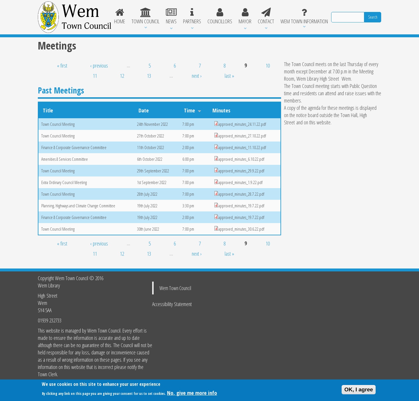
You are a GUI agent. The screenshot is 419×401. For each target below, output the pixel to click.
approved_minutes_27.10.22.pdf (242, 136)
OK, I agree (358, 391)
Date (144, 110)
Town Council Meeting (57, 124)
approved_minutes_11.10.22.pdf (242, 147)
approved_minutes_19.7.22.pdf (241, 206)
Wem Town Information (304, 16)
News (171, 16)
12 (122, 75)
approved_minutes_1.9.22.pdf (240, 182)
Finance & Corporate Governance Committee (73, 147)
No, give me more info (192, 393)
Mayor (245, 16)
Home (120, 16)
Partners (192, 16)
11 (95, 75)
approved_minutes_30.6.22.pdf (241, 229)
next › (197, 75)
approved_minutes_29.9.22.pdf (241, 171)
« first (62, 65)
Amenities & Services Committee (64, 159)
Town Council (145, 16)
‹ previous (99, 65)
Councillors (219, 16)
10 (268, 65)
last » (229, 75)
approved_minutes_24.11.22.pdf (242, 124)
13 (149, 75)
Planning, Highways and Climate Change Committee (78, 206)
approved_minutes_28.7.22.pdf (241, 194)
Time (192, 110)
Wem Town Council (175, 288)
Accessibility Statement (172, 304)
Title (48, 110)
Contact (266, 16)
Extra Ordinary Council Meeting (64, 182)
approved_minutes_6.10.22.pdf (241, 159)
